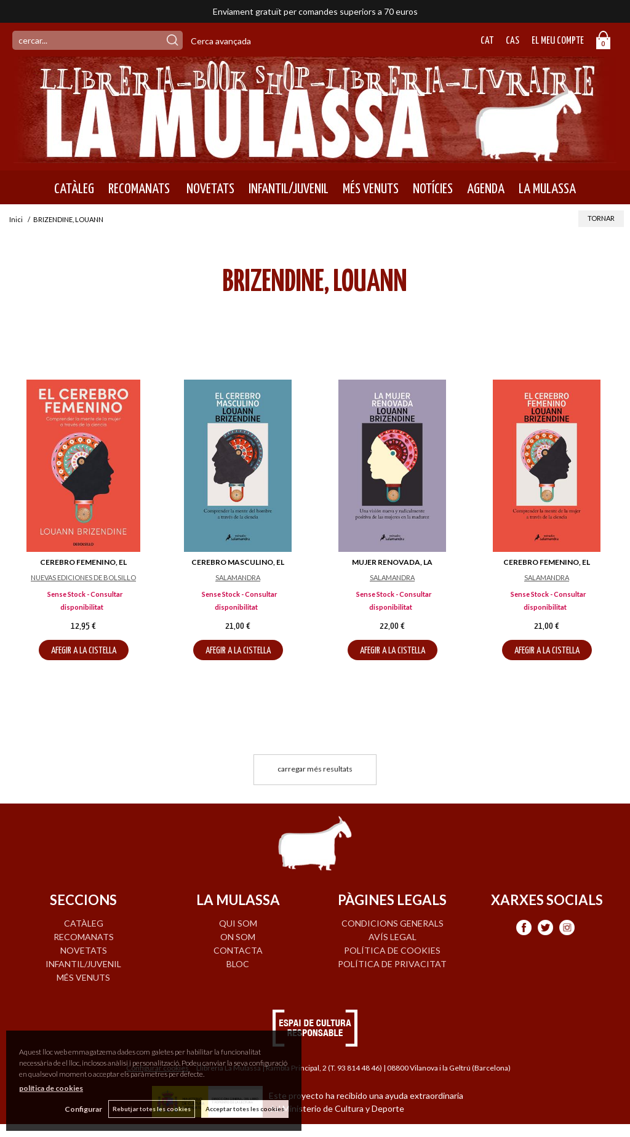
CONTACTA (238, 950)
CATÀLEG (74, 189)
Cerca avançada (221, 41)
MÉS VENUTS (371, 189)
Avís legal (393, 937)
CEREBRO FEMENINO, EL (83, 562)
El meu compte (558, 41)
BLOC (237, 964)
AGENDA (485, 189)
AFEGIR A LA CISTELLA (83, 650)
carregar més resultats (315, 768)
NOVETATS (209, 189)
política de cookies (51, 1088)
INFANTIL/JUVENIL (289, 189)
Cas (512, 41)
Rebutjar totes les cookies (152, 1108)
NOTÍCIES (433, 189)
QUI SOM (238, 923)
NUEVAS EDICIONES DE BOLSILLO (83, 577)
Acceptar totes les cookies (244, 1108)
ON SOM (237, 937)
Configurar (83, 1109)
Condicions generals (392, 923)
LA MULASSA (547, 189)
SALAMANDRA (237, 577)
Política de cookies (392, 950)
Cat (486, 41)
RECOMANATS (139, 189)
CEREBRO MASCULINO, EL (237, 562)
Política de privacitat (392, 964)
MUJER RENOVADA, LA (392, 562)
